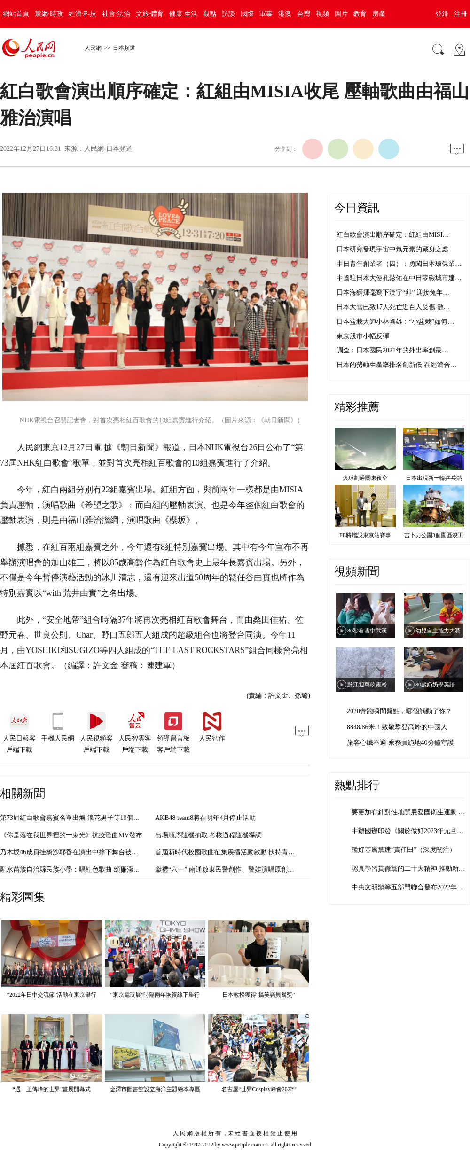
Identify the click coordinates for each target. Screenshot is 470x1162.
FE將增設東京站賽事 (365, 535)
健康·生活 (183, 13)
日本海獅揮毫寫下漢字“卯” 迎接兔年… (393, 292)
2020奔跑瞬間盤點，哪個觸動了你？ (399, 711)
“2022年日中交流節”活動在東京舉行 (52, 994)
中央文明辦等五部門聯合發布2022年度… (411, 887)
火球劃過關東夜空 (365, 478)
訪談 (228, 13)
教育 (360, 13)
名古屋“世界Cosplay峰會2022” (258, 1089)
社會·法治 (116, 13)
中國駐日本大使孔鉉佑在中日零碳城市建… (399, 277)
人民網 (93, 48)
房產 (378, 13)
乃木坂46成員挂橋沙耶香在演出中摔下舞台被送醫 (72, 852)
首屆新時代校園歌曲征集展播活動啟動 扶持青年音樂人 (235, 852)
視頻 (322, 13)
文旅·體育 (150, 13)
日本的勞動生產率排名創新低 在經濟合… (397, 364)
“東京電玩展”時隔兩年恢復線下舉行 (155, 994)
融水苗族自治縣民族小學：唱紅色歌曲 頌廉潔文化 (73, 869)
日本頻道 (124, 48)
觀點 (209, 13)
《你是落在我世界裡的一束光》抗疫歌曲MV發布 (71, 835)
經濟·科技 (83, 13)
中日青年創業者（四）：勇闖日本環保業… (399, 263)
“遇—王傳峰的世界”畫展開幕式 (52, 1089)
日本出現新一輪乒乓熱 (434, 478)
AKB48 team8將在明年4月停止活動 (205, 817)
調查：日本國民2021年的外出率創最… (392, 350)
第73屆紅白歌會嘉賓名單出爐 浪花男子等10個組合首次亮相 (86, 817)
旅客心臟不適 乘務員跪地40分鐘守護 (400, 742)
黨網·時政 (49, 13)
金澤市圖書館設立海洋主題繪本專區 (155, 1089)
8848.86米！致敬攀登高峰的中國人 (397, 727)
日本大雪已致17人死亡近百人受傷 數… (393, 307)
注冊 (460, 13)
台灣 (303, 13)
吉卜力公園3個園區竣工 (433, 535)
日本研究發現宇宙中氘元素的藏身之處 (392, 249)
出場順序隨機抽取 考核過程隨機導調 (208, 835)
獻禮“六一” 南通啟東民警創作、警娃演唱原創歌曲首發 (234, 869)
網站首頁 (16, 13)
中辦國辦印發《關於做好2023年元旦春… (411, 830)
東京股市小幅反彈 (363, 336)
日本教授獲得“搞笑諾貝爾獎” (258, 994)
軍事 (266, 13)
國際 (247, 13)
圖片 (341, 13)
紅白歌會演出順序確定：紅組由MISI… (393, 234)
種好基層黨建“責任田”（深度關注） (404, 849)
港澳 (284, 13)
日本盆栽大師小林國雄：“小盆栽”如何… (395, 321)
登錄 (441, 13)
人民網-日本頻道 (108, 148)
